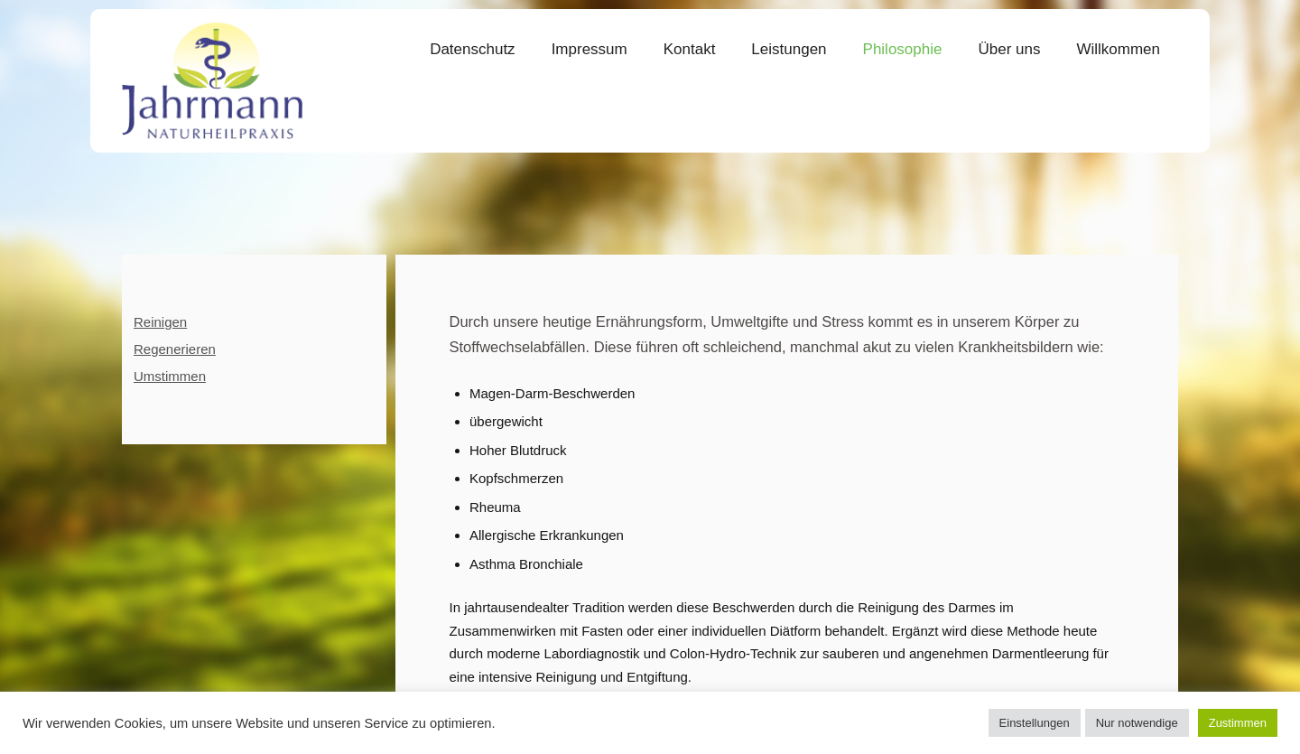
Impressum (589, 49)
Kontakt (690, 49)
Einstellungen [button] (1034, 723)
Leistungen (788, 49)
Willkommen (1118, 49)
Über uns (1009, 49)
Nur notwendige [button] (1137, 723)
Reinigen (160, 322)
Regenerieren (175, 349)
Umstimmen (170, 376)
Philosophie (902, 49)
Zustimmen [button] (1238, 723)
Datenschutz (472, 49)
